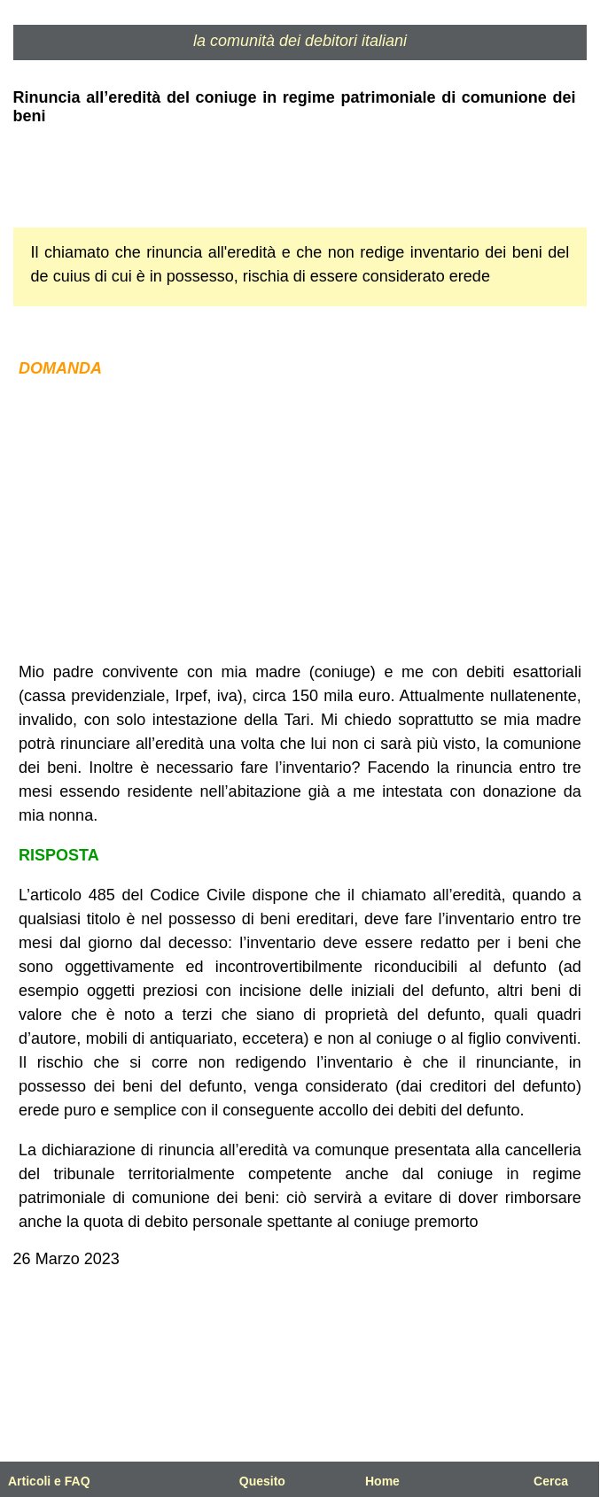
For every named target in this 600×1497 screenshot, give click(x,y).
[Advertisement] (300, 520)
